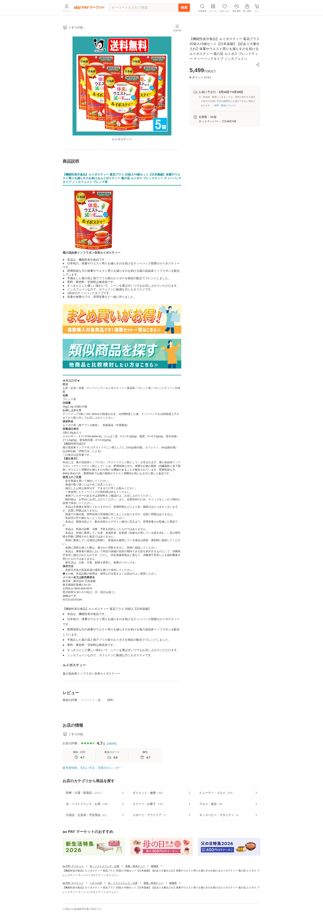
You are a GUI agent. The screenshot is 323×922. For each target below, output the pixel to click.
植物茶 (154, 880)
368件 (112, 758)
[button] (257, 64)
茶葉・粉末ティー (135, 880)
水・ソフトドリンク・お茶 (104, 880)
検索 (184, 7)
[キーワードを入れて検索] (143, 8)
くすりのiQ (96, 897)
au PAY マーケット (73, 880)
